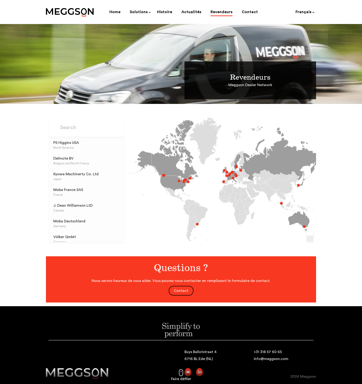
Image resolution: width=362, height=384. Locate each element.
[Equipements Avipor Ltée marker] (186, 178)
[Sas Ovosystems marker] (223, 175)
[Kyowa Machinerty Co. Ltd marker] (287, 185)
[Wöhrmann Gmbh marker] (226, 173)
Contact (181, 291)
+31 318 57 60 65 (268, 352)
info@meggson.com (271, 359)
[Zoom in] (310, 232)
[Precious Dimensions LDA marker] (218, 181)
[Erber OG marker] (229, 176)
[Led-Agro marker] (234, 171)
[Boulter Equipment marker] (162, 176)
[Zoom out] (310, 239)
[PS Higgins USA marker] (176, 181)
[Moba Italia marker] (227, 178)
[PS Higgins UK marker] (221, 173)
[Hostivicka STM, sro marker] (229, 175)
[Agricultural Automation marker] (293, 223)
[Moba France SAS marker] (221, 176)
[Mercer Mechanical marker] (181, 181)
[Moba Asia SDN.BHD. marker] (271, 201)
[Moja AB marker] (230, 167)
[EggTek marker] (218, 171)
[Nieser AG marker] (193, 221)
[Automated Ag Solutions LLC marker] (185, 182)
